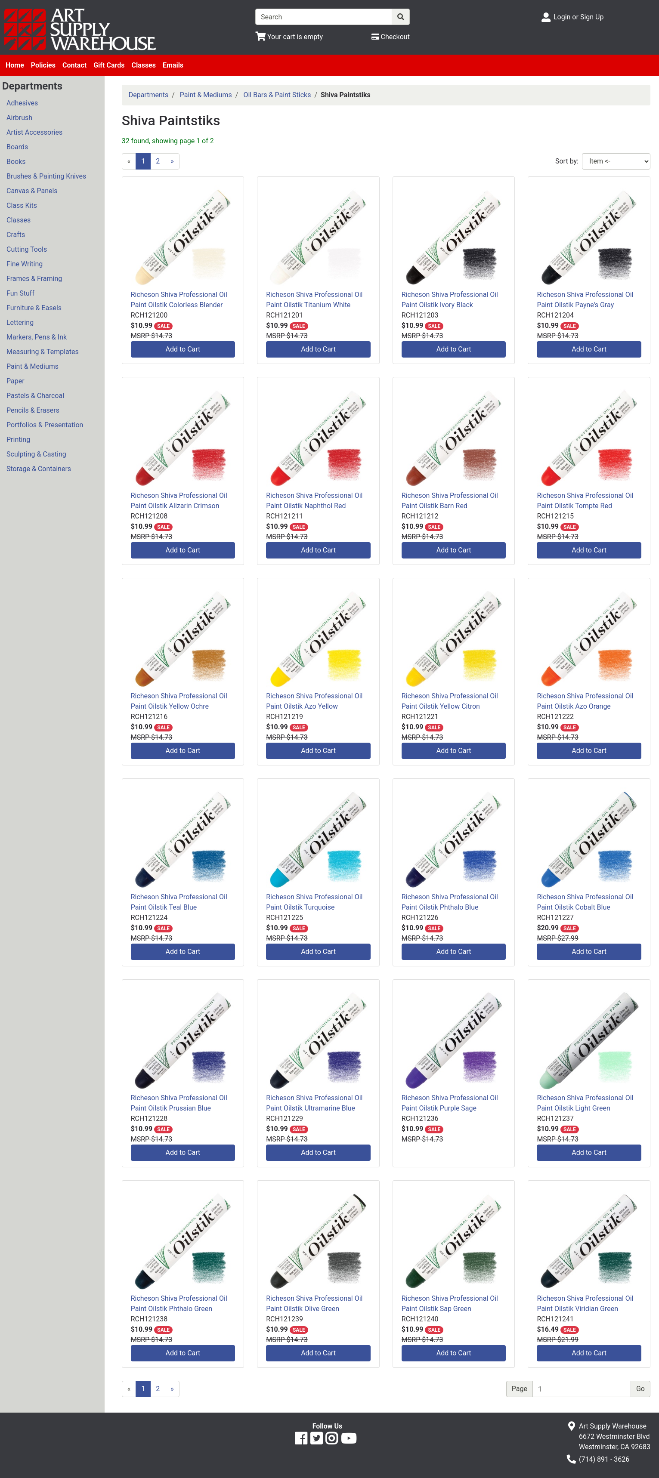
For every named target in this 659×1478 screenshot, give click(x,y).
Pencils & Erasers (32, 410)
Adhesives (22, 103)
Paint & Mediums (32, 366)
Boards (17, 147)
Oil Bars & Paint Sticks (277, 95)
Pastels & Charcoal (35, 396)
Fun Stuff (20, 293)
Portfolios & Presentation (44, 425)
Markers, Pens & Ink (36, 337)
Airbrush (19, 118)
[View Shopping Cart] (289, 37)
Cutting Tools (26, 249)
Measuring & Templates (42, 352)
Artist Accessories (34, 132)
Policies (43, 65)
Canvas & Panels (32, 191)
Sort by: (567, 161)
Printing (18, 439)
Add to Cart (183, 349)
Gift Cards (108, 65)
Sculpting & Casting (36, 454)
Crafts (15, 235)
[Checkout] (390, 37)
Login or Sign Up (578, 17)
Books (16, 161)
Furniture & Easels (34, 308)
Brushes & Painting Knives (46, 176)
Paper (15, 381)
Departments (149, 95)
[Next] (172, 161)
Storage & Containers (38, 469)
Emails (173, 65)
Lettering (20, 322)
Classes (143, 65)
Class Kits (21, 205)
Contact (74, 65)
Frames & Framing (34, 279)
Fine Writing (24, 264)
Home (15, 65)
